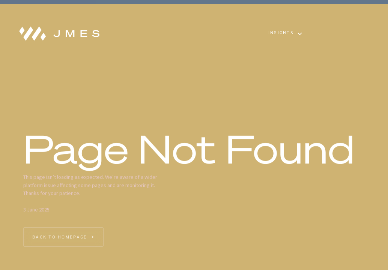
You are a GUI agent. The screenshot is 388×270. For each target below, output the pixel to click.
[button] (285, 34)
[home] (57, 34)
